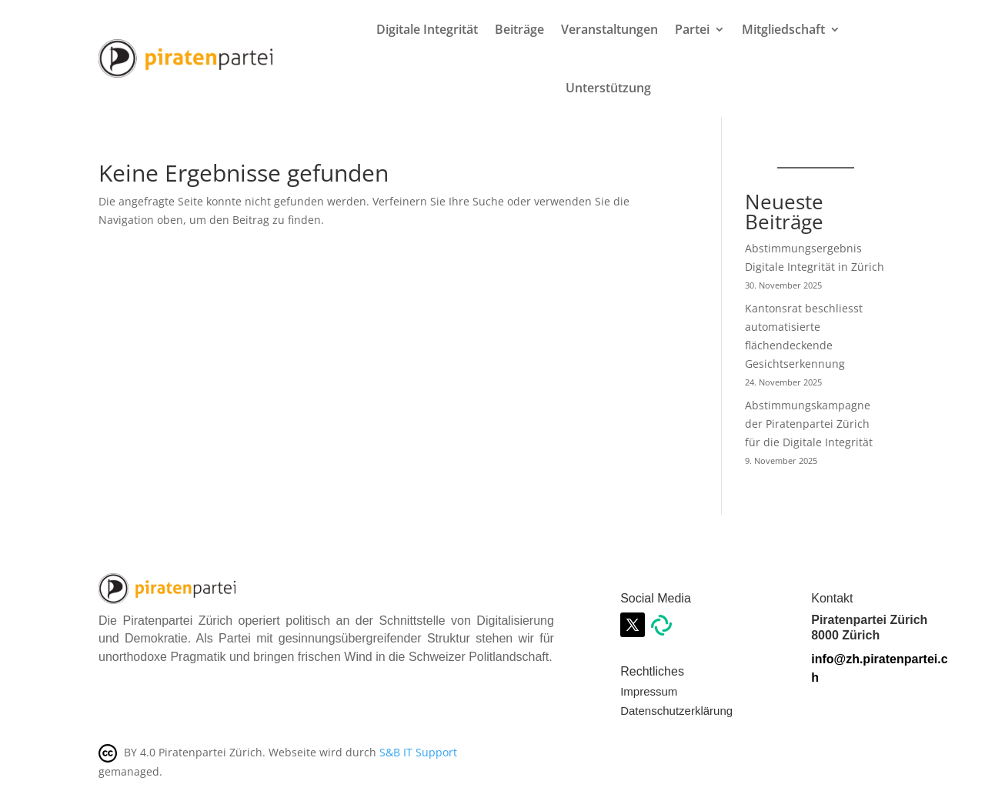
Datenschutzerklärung (676, 710)
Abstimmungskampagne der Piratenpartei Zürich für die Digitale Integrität (809, 423)
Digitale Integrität (427, 29)
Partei (692, 29)
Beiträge (519, 29)
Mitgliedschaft (783, 29)
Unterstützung (608, 87)
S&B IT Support (418, 752)
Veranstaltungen (609, 29)
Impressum (648, 691)
